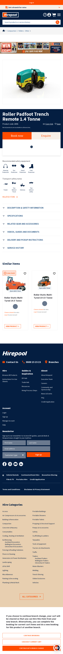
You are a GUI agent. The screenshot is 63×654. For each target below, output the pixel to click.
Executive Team (47, 379)
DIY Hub (24, 378)
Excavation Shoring (49, 475)
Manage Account (8, 421)
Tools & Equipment (39, 544)
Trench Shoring (38, 574)
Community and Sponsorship (46, 388)
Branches (52, 362)
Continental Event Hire (30, 475)
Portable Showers (39, 515)
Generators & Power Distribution (14, 558)
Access (5, 511)
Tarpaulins (36, 540)
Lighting (5, 570)
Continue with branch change (31, 648)
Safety (35, 532)
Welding (35, 570)
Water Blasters (38, 566)
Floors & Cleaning (8, 554)
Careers (44, 383)
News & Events (46, 394)
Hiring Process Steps (29, 390)
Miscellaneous (7, 574)
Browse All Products (9, 375)
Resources (26, 386)
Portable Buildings (39, 511)
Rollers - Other (24, 31)
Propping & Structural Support (44, 523)
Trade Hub (25, 382)
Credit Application (47, 402)
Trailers (35, 556)
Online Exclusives (39, 578)
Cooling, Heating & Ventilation (13, 536)
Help (4, 425)
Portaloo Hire (21, 479)
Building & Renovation (10, 519)
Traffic (35, 552)
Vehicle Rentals (12, 475)
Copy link (48, 124)
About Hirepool (46, 375)
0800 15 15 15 (31, 362)
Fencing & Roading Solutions (12, 550)
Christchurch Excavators (14, 546)
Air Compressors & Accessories (14, 515)
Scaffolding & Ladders (41, 536)
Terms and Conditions (11, 489)
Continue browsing (32, 636)
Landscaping (7, 562)
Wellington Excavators (13, 544)
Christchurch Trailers (42, 563)
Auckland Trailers (41, 558)
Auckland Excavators (12, 542)
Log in (31, 2)
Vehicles (36, 582)
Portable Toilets (38, 519)
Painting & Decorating (10, 578)
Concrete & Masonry (9, 528)
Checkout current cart (31, 642)
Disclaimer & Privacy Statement (37, 489)
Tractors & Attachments (41, 548)
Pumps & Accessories (41, 528)
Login (4, 413)
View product (12, 326)
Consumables (7, 532)
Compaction (11, 31)
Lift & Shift (6, 566)
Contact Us (10, 362)
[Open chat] (57, 648)
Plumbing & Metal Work (10, 582)
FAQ (42, 398)
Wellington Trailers (41, 560)
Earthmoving (7, 540)
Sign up (5, 417)
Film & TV (10, 479)
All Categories (31, 596)
